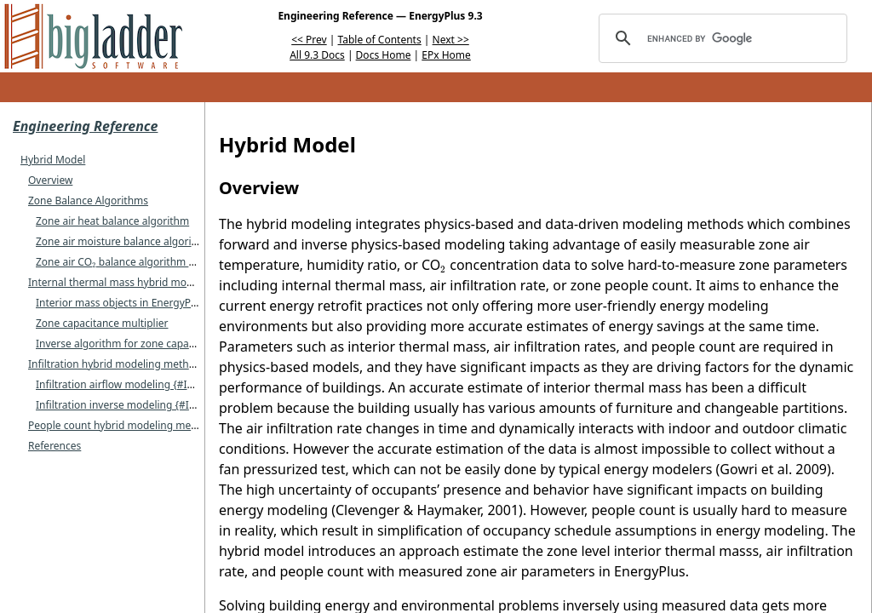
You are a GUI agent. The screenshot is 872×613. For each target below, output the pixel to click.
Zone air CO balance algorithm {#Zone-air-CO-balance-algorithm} (196, 262)
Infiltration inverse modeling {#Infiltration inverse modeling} (181, 405)
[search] (720, 38)
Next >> (451, 39)
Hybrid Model (52, 159)
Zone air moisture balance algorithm (123, 241)
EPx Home (446, 55)
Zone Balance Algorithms (88, 200)
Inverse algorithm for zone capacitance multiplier (154, 343)
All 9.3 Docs (317, 55)
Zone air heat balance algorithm (112, 221)
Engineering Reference (85, 126)
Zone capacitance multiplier (102, 323)
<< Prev (308, 39)
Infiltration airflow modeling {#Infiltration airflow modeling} (179, 384)
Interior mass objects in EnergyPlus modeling (144, 302)
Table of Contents (380, 39)
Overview (50, 180)
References (54, 445)
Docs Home (383, 55)
